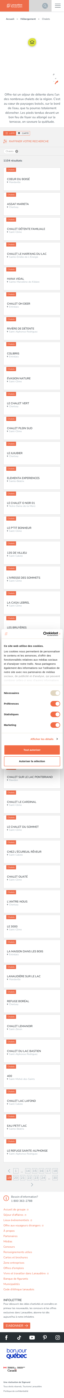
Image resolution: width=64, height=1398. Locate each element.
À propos (9, 1231)
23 (36, 1178)
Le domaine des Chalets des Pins (40, 77)
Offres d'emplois (13, 1268)
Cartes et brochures (15, 1257)
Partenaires (10, 1236)
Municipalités (11, 1284)
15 (35, 1171)
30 (55, 1178)
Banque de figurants (15, 1279)
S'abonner (14, 1326)
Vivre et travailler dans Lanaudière (24, 1273)
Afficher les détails (41, 739)
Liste (12, 133)
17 (48, 1171)
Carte (25, 133)
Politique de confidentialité (15, 1391)
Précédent (9, 1170)
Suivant (32, 1184)
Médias (7, 1241)
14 (28, 1171)
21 (23, 1178)
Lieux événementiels (16, 1220)
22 (29, 1178)
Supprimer (16, 151)
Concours (9, 1247)
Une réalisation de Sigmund (16, 1382)
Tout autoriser (32, 749)
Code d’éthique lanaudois (18, 1289)
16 (41, 1171)
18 (55, 1171)
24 (43, 1178)
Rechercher (45, 6)
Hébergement (28, 19)
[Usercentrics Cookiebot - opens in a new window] (45, 634)
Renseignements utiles (17, 1252)
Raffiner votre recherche (29, 141)
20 (16, 1178)
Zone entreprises (13, 1263)
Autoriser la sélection (32, 761)
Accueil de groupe (14, 1209)
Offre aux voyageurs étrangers (22, 1225)
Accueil (10, 19)
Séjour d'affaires (13, 1215)
